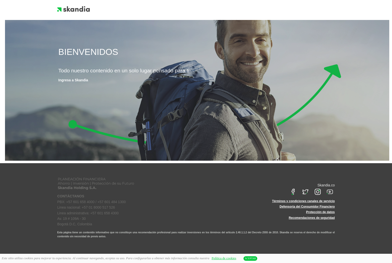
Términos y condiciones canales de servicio (303, 201)
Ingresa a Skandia (73, 80)
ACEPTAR (250, 258)
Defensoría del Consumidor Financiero (307, 206)
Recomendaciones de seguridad (312, 218)
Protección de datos (320, 212)
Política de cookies (224, 258)
